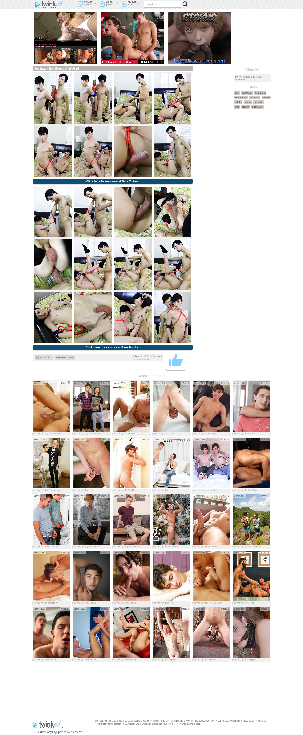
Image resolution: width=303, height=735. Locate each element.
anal (237, 93)
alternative (258, 107)
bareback (247, 93)
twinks (238, 102)
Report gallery (65, 357)
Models (130, 4)
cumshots (260, 93)
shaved (266, 97)
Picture (87, 4)
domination (241, 97)
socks (248, 102)
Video (108, 4)
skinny (245, 107)
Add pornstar (44, 357)
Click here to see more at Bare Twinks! (113, 347)
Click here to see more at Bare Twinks (112, 181)
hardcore (255, 97)
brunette (258, 102)
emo (237, 107)
